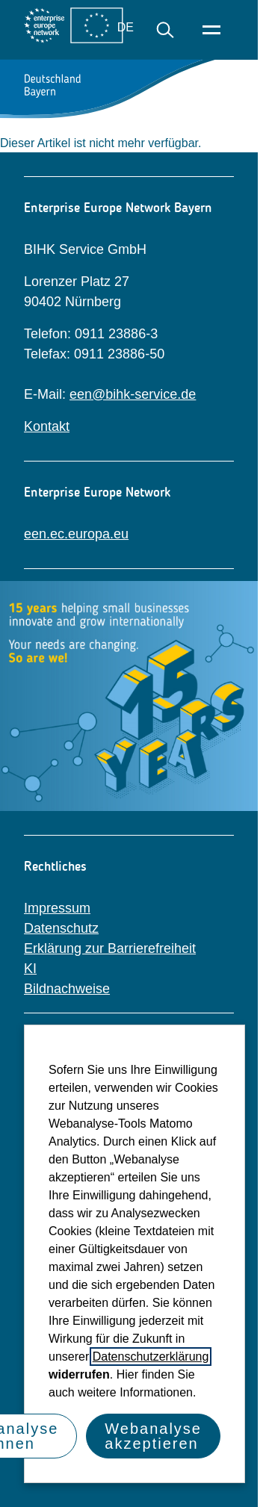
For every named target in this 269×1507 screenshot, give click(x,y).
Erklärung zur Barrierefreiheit (110, 948)
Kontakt (46, 426)
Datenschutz (61, 928)
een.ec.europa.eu (76, 533)
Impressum (57, 908)
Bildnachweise (67, 988)
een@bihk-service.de (132, 394)
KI (30, 968)
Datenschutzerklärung (151, 1356)
